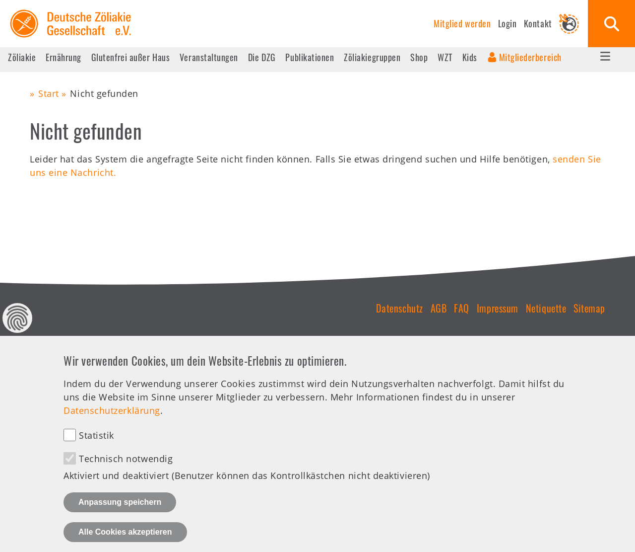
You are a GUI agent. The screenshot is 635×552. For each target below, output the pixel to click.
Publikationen (309, 57)
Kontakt (538, 23)
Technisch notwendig (126, 469)
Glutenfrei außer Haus (130, 57)
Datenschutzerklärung (112, 420)
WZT (445, 57)
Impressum (497, 308)
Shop (419, 57)
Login (507, 23)
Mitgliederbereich (530, 57)
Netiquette (546, 308)
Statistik (96, 446)
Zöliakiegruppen (372, 57)
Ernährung (63, 57)
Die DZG (262, 57)
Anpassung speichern (119, 512)
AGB (439, 308)
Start (48, 93)
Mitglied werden (462, 23)
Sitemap (589, 308)
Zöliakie (22, 57)
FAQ (461, 308)
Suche (611, 23)
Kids (469, 57)
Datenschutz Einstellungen (17, 328)
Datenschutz (399, 308)
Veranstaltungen (209, 57)
